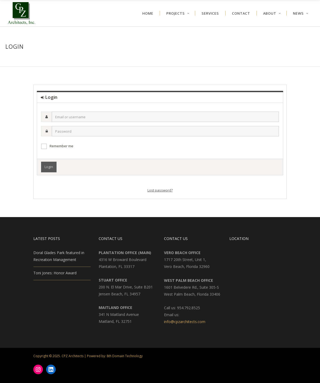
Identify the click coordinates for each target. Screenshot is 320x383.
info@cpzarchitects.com (184, 321)
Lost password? (160, 190)
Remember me (61, 146)
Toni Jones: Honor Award (55, 272)
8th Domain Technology (125, 356)
